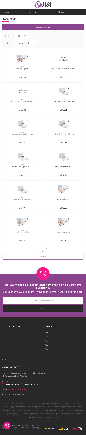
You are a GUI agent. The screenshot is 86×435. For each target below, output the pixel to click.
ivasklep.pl (12, 424)
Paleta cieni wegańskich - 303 (64, 133)
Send (43, 307)
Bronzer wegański (22, 68)
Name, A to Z (26, 43)
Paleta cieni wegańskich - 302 (22, 133)
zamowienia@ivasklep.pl (18, 388)
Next (43, 255)
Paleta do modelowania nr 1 (63, 166)
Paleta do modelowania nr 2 (22, 198)
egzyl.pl (14, 426)
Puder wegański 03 (63, 230)
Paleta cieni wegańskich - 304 (22, 166)
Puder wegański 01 (63, 198)
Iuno (22, 66)
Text (47, 331)
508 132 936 (20, 290)
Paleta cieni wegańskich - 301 (64, 101)
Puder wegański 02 (22, 230)
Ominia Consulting (32, 426)
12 (22, 36)
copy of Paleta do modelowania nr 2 (63, 68)
